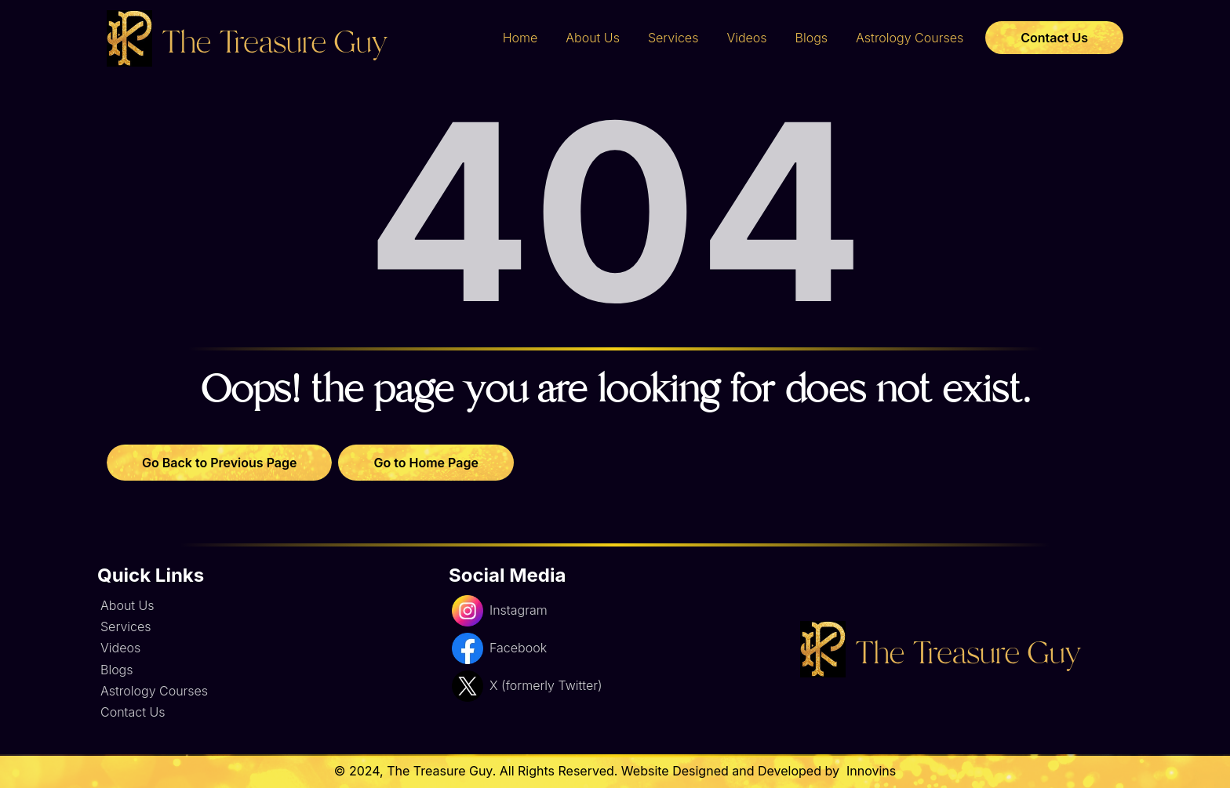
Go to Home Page (425, 462)
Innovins (869, 771)
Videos (746, 37)
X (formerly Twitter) (527, 686)
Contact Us (1054, 37)
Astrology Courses (909, 37)
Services (673, 37)
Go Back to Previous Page (219, 462)
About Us (593, 37)
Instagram (500, 610)
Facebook (499, 648)
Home (520, 37)
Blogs (811, 37)
